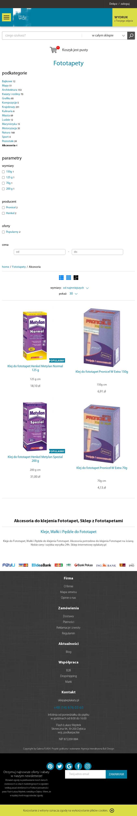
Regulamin (68, 633)
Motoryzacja (11, 128)
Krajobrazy (10, 107)
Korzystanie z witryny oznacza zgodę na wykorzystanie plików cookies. (65, 810)
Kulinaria (8, 111)
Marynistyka (11, 124)
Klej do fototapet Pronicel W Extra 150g (102, 372)
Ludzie (7, 119)
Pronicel (11, 207)
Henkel (11, 213)
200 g (10, 188)
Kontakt (69, 692)
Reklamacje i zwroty (68, 627)
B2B (68, 670)
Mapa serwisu (68, 592)
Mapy (7, 85)
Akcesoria (9, 145)
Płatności (68, 622)
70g (9, 183)
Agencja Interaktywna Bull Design (97, 749)
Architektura (12, 90)
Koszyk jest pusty (68, 50)
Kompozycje (10, 102)
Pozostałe (9, 141)
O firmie (68, 586)
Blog (68, 652)
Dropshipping (68, 676)
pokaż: (63, 293)
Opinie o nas (68, 598)
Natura (8, 132)
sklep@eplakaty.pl (68, 700)
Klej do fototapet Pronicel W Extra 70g (101, 468)
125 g (10, 177)
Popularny (13, 232)
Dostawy (68, 616)
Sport (6, 137)
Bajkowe (8, 81)
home (5, 267)
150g (10, 171)
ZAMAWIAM (116, 774)
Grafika (8, 98)
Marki (68, 682)
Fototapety (68, 63)
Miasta (7, 115)
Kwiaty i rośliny (12, 94)
